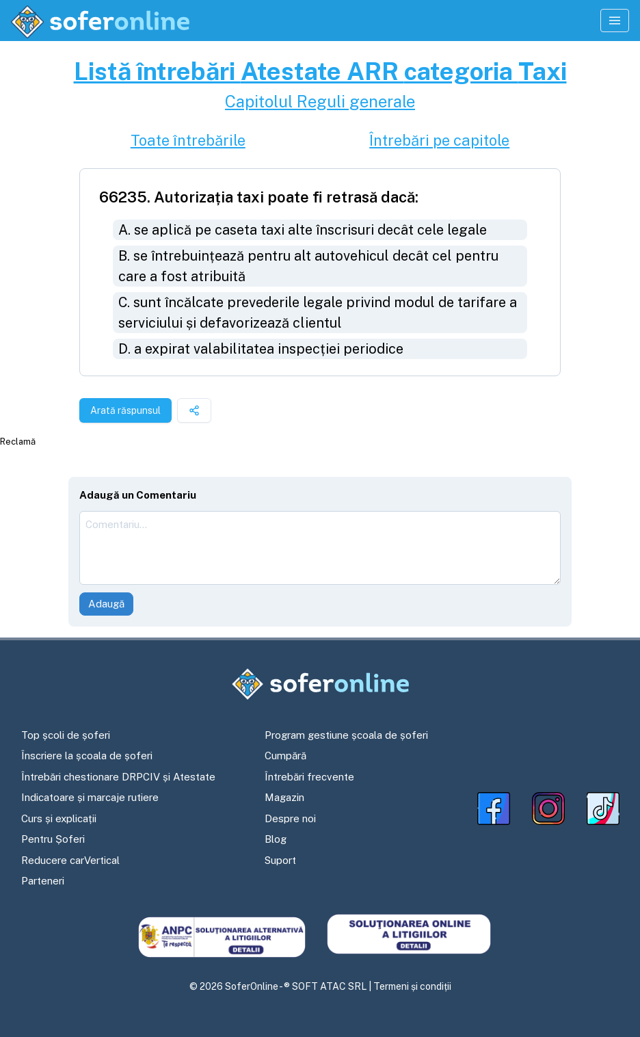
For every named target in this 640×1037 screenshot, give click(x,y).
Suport (280, 860)
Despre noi (290, 818)
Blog (275, 839)
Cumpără (285, 755)
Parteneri (42, 881)
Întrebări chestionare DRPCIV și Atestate (118, 777)
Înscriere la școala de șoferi (86, 755)
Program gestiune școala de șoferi (346, 735)
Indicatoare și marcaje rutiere (90, 797)
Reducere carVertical (70, 860)
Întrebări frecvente (309, 777)
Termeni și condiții (412, 986)
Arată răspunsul (125, 410)
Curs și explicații (58, 818)
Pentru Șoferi (53, 839)
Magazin (284, 797)
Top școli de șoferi (65, 735)
